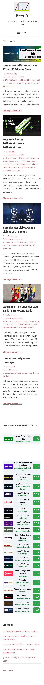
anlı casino (35, 158)
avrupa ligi (9, 242)
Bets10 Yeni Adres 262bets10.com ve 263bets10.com (13, 143)
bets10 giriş (13, 83)
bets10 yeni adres (25, 164)
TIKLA (36, 466)
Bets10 (22, 16)
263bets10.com (24, 158)
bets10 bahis (29, 80)
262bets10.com (11, 158)
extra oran (17, 167)
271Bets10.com (11, 80)
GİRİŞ (36, 439)
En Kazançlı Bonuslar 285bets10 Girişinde (20, 631)
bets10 (20, 80)
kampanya (22, 83)
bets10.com (8, 671)
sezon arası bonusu (10, 327)
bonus (35, 164)
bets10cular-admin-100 (14, 77)
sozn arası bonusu (26, 327)
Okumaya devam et (11, 110)
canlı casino (7, 167)
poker (33, 167)
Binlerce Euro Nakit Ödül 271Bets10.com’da (21, 644)
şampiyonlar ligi (24, 245)
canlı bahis (19, 324)
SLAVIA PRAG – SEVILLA (13, 170)
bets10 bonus (30, 242)
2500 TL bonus (11, 321)
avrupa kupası (8, 161)
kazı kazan (32, 83)
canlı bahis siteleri (31, 324)
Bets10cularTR (11, 370)
